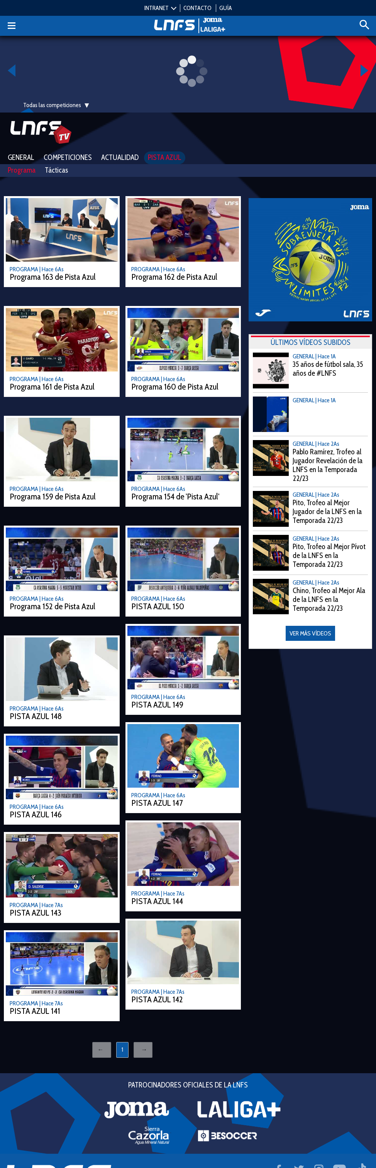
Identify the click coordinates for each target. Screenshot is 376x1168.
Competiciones (68, 157)
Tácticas (56, 170)
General (21, 157)
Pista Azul (164, 157)
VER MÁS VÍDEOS (310, 633)
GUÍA (225, 8)
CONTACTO (197, 8)
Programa (22, 170)
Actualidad (120, 157)
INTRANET (156, 8)
